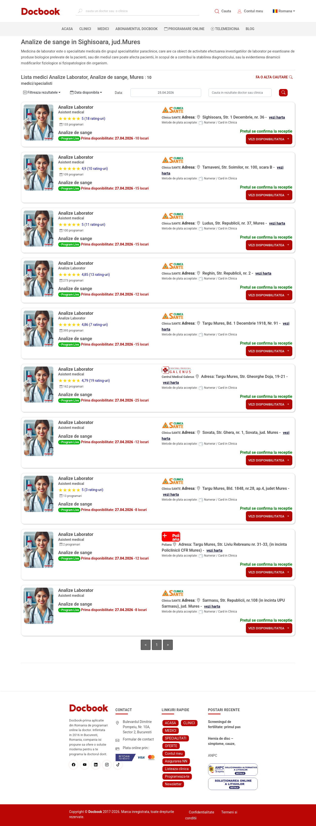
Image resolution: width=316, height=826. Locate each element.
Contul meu (253, 11)
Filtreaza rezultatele (40, 92)
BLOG (250, 29)
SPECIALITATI (175, 738)
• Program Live (69, 138)
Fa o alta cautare (274, 77)
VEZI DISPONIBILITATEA (268, 139)
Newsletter (173, 784)
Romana (285, 11)
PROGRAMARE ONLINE (184, 29)
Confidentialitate (201, 812)
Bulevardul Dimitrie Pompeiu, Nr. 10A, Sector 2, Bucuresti (137, 727)
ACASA (68, 28)
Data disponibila (84, 92)
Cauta (226, 11)
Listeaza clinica (177, 769)
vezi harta (277, 117)
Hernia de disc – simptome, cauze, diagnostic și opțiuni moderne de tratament (223, 741)
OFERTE (171, 746)
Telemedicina (225, 29)
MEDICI (103, 29)
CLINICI (85, 29)
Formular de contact (138, 739)
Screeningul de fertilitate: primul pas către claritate (224, 725)
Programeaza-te (177, 776)
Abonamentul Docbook (137, 29)
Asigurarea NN (176, 761)
